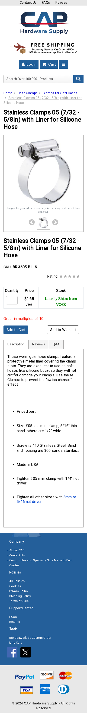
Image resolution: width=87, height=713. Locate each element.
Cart (49, 64)
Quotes (14, 565)
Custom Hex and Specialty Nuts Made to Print (41, 560)
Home (8, 93)
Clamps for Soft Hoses (60, 93)
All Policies (17, 581)
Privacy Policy (18, 591)
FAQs (46, 2)
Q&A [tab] (56, 344)
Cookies (15, 586)
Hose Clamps (28, 93)
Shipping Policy (20, 596)
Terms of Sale (19, 601)
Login (29, 64)
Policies (61, 2)
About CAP (17, 550)
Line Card (16, 642)
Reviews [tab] (38, 344)
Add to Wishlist (63, 330)
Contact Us (28, 2)
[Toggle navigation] (63, 64)
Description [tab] (16, 344)
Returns (14, 621)
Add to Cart (15, 330)
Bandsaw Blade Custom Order (30, 637)
